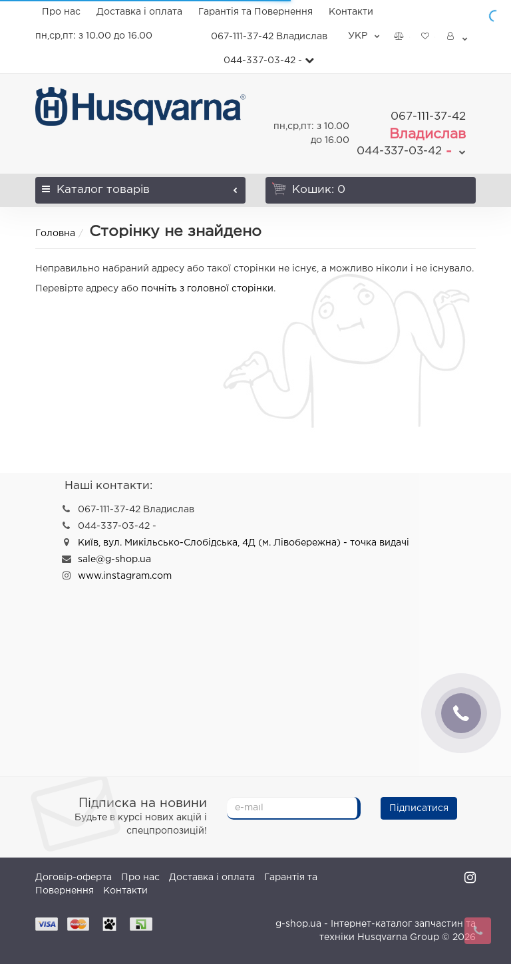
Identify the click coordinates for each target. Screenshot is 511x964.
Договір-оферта (73, 878)
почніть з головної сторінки (207, 289)
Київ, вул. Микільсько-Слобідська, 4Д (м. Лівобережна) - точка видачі (243, 543)
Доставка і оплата (139, 12)
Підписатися (418, 808)
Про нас (61, 12)
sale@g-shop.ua (114, 559)
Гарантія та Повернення (255, 12)
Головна (55, 234)
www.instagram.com (125, 576)
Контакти (351, 12)
